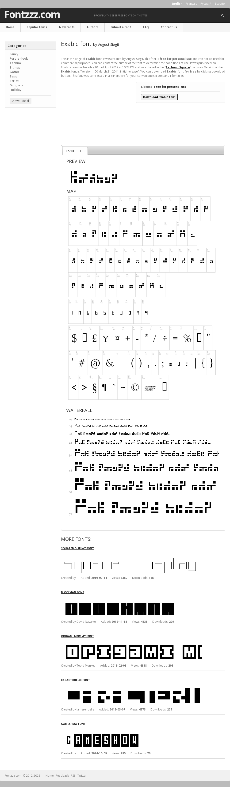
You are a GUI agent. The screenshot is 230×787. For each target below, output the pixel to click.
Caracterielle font (75, 680)
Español (220, 4)
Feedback (62, 776)
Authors (93, 27)
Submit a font (121, 27)
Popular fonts (37, 27)
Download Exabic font (159, 97)
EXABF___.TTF (75, 151)
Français (191, 4)
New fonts (67, 27)
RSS (73, 776)
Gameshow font (73, 724)
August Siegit (108, 44)
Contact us (169, 27)
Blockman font (72, 592)
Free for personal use (170, 87)
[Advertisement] (30, 139)
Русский (205, 4)
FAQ (146, 27)
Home (10, 27)
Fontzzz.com (32, 14)
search (222, 15)
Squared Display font (77, 548)
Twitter (82, 776)
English (177, 4)
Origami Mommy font (77, 636)
